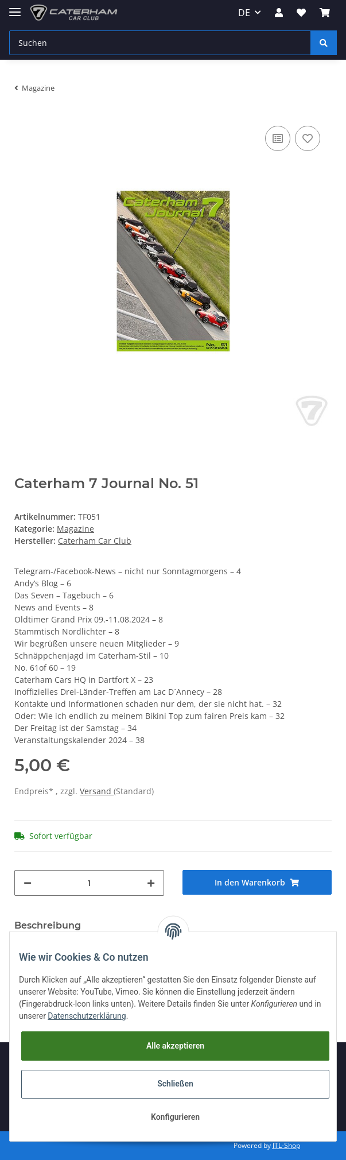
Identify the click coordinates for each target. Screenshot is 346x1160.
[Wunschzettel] (301, 12)
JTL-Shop (286, 1145)
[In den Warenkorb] (257, 882)
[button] (279, 12)
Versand (97, 791)
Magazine (75, 528)
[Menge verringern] (27, 883)
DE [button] (244, 12)
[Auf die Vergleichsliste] (277, 138)
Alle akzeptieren (175, 1045)
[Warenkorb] (325, 12)
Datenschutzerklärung (87, 1015)
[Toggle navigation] (15, 7)
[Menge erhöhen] (151, 883)
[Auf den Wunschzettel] (307, 138)
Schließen (175, 1083)
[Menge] (89, 883)
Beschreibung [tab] (47, 925)
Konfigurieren (175, 1117)
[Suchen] (160, 42)
